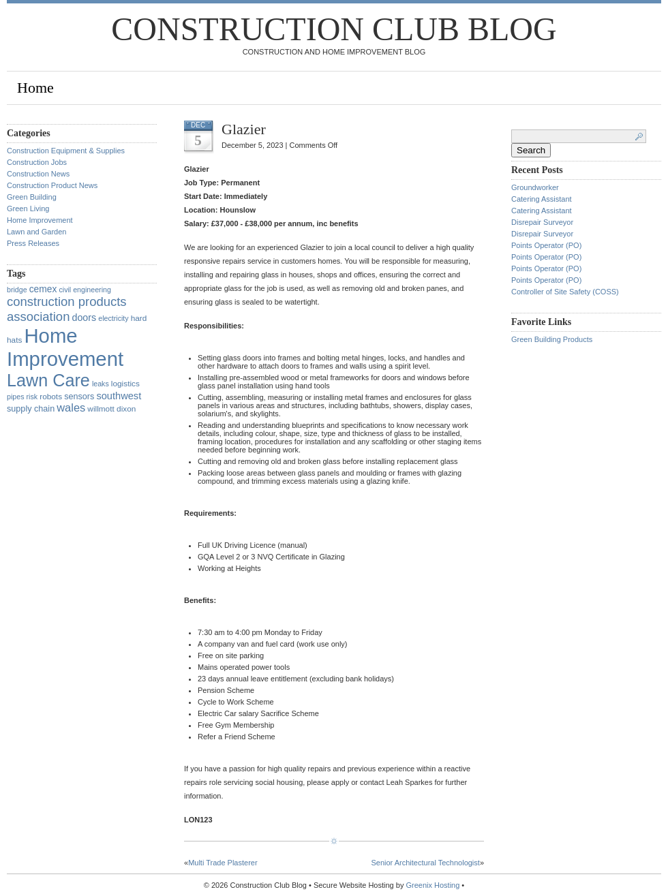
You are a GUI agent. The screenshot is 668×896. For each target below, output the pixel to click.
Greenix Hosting (432, 885)
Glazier (244, 129)
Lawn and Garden (36, 232)
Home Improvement (40, 220)
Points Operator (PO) (546, 245)
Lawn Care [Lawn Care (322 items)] (48, 380)
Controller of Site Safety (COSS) (565, 292)
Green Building (32, 197)
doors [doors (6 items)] (84, 317)
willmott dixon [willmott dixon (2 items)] (111, 409)
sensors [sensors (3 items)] (79, 396)
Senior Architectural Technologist (425, 863)
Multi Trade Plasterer (222, 863)
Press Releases (33, 243)
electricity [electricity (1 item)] (113, 318)
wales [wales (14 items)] (71, 407)
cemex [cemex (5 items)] (43, 288)
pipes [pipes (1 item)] (15, 396)
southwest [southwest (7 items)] (118, 395)
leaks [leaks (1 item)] (100, 384)
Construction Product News (52, 185)
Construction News (38, 174)
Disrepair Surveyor (542, 222)
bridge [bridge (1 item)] (17, 289)
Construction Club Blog (333, 29)
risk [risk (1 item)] (32, 396)
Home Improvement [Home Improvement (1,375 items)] (65, 347)
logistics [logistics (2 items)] (125, 383)
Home (35, 87)
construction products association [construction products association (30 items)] (67, 309)
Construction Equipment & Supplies (66, 150)
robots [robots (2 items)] (51, 396)
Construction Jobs (37, 162)
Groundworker (535, 187)
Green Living (28, 208)
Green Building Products (551, 339)
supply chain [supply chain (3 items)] (31, 409)
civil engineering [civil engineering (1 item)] (84, 289)
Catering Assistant (541, 199)
